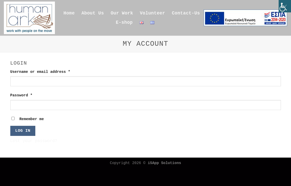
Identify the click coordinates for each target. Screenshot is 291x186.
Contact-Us (186, 13)
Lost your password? (33, 141)
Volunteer (152, 13)
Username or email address (49, 71)
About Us (92, 13)
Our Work (122, 13)
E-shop (124, 22)
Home (69, 13)
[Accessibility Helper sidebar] (285, 6)
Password (30, 94)
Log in (22, 130)
